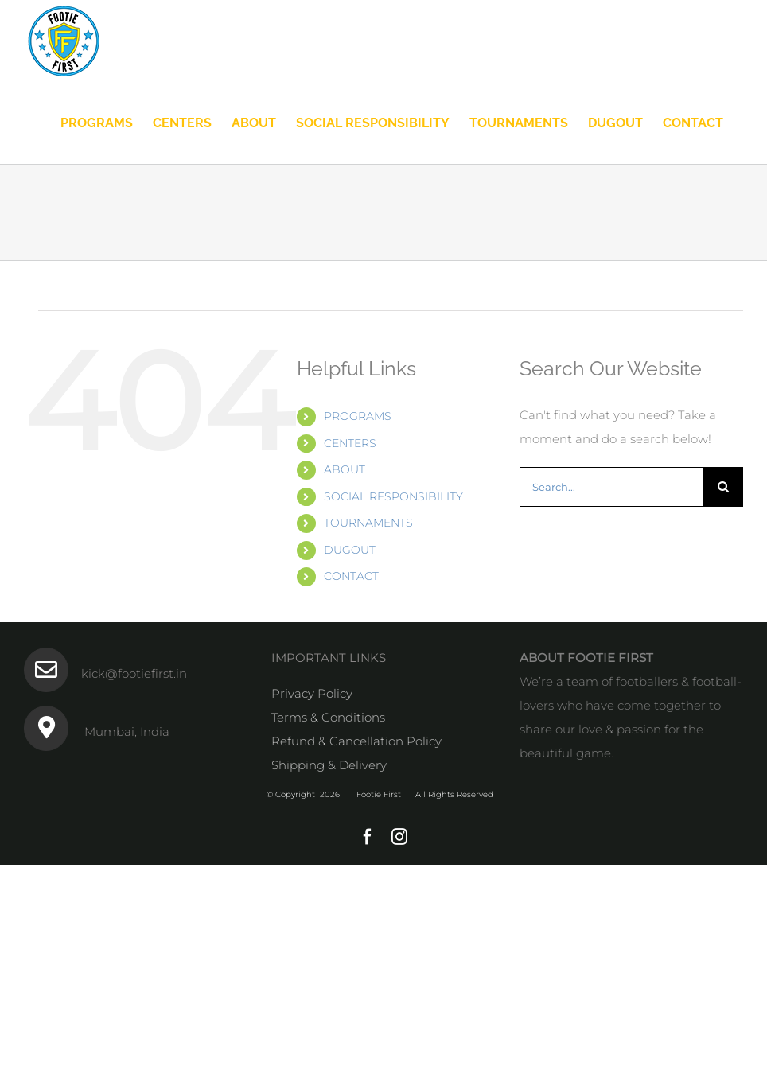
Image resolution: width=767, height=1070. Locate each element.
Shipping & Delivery (329, 764)
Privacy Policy (311, 693)
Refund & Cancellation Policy (356, 741)
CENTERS (350, 443)
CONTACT (351, 576)
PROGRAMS (357, 416)
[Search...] (611, 487)
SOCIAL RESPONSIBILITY (393, 496)
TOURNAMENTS (368, 523)
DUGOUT (350, 550)
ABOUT (344, 469)
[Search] (723, 487)
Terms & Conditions (328, 717)
